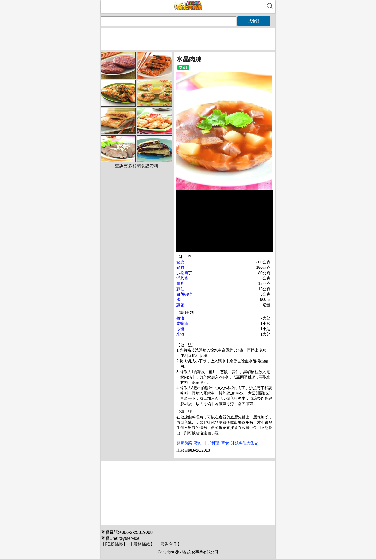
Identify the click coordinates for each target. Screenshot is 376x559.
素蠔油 (182, 323)
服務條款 (141, 544)
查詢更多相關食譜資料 (136, 166)
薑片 (180, 283)
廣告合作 (168, 544)
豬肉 (180, 267)
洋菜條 (182, 278)
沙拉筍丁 (184, 273)
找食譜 (254, 21)
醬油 (180, 318)
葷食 (225, 443)
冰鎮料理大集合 (244, 443)
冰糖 (180, 329)
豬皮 (180, 262)
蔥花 (180, 305)
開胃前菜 (184, 443)
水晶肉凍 (188, 59)
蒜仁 (180, 289)
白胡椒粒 (184, 294)
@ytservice (128, 538)
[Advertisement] (187, 493)
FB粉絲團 (114, 544)
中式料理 (211, 443)
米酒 (180, 334)
